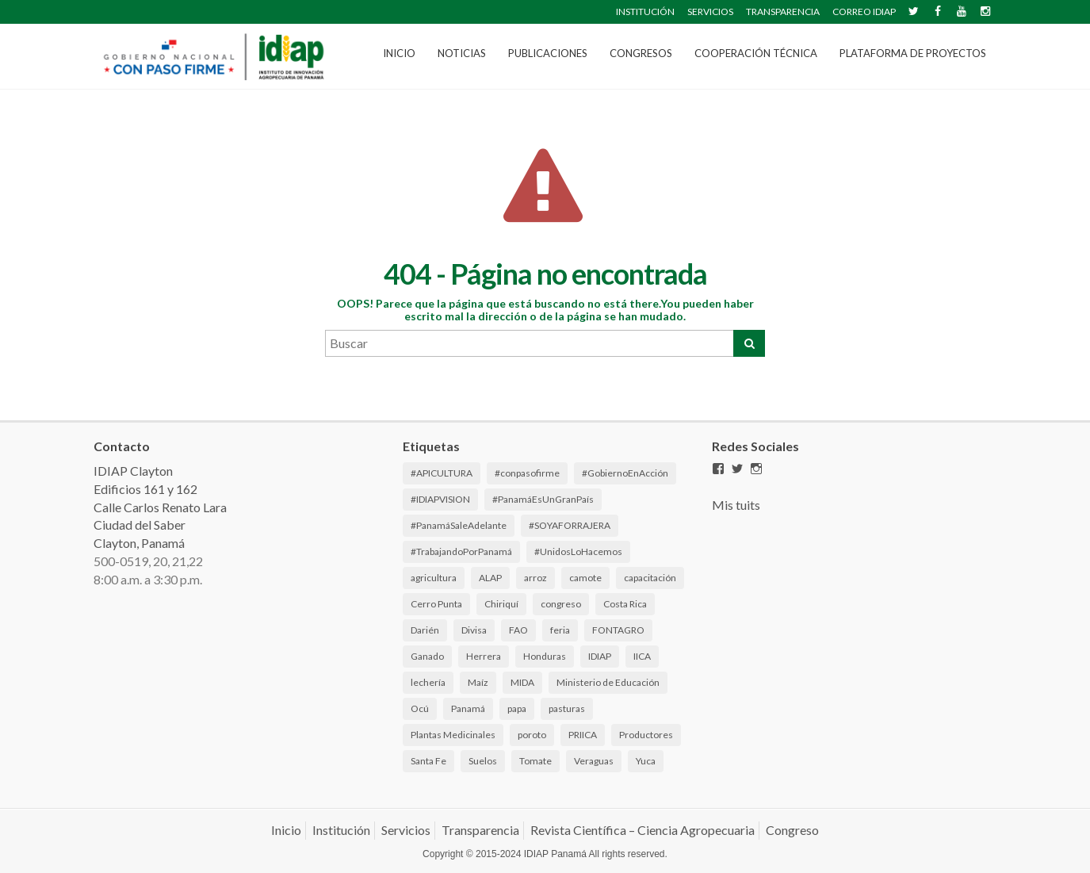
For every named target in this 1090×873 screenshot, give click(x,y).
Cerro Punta (436, 604)
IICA (642, 656)
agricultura (434, 578)
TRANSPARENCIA (783, 11)
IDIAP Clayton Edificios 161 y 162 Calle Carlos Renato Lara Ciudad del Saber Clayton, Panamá (160, 506)
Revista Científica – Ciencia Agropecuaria (642, 829)
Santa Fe (428, 761)
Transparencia (480, 829)
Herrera (483, 656)
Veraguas (594, 761)
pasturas (567, 708)
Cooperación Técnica (755, 53)
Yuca (646, 761)
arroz (535, 578)
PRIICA (582, 735)
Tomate (535, 761)
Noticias (462, 53)
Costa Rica (625, 604)
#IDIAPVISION (440, 499)
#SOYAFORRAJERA (569, 525)
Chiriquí (501, 604)
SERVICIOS (710, 11)
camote (585, 578)
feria (560, 630)
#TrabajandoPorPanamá (461, 551)
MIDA (522, 682)
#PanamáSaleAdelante (459, 525)
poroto (532, 735)
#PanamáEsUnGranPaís (543, 499)
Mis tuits (736, 504)
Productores (646, 735)
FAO (518, 630)
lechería (428, 682)
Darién (425, 630)
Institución (341, 829)
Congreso (792, 829)
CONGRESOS (641, 53)
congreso (561, 604)
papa (516, 708)
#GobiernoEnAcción (625, 473)
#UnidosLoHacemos (578, 551)
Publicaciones (547, 53)
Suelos (483, 761)
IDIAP (599, 656)
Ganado (427, 656)
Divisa (474, 630)
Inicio (399, 53)
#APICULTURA (441, 473)
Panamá (468, 708)
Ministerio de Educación (608, 682)
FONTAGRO (618, 630)
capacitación (650, 578)
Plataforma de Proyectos (912, 53)
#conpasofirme (527, 473)
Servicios (405, 829)
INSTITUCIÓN (645, 11)
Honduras (544, 656)
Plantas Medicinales (453, 735)
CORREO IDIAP (864, 11)
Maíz (478, 682)
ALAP (490, 578)
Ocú (420, 708)
